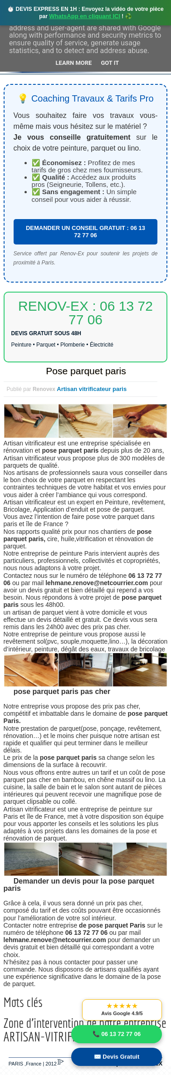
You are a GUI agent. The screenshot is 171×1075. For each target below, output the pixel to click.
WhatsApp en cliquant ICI (84, 16)
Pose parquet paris (86, 371)
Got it (110, 62)
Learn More (74, 62)
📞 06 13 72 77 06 (117, 1034)
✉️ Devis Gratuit (117, 1056)
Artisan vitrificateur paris (92, 389)
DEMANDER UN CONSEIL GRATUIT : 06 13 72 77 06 (85, 232)
